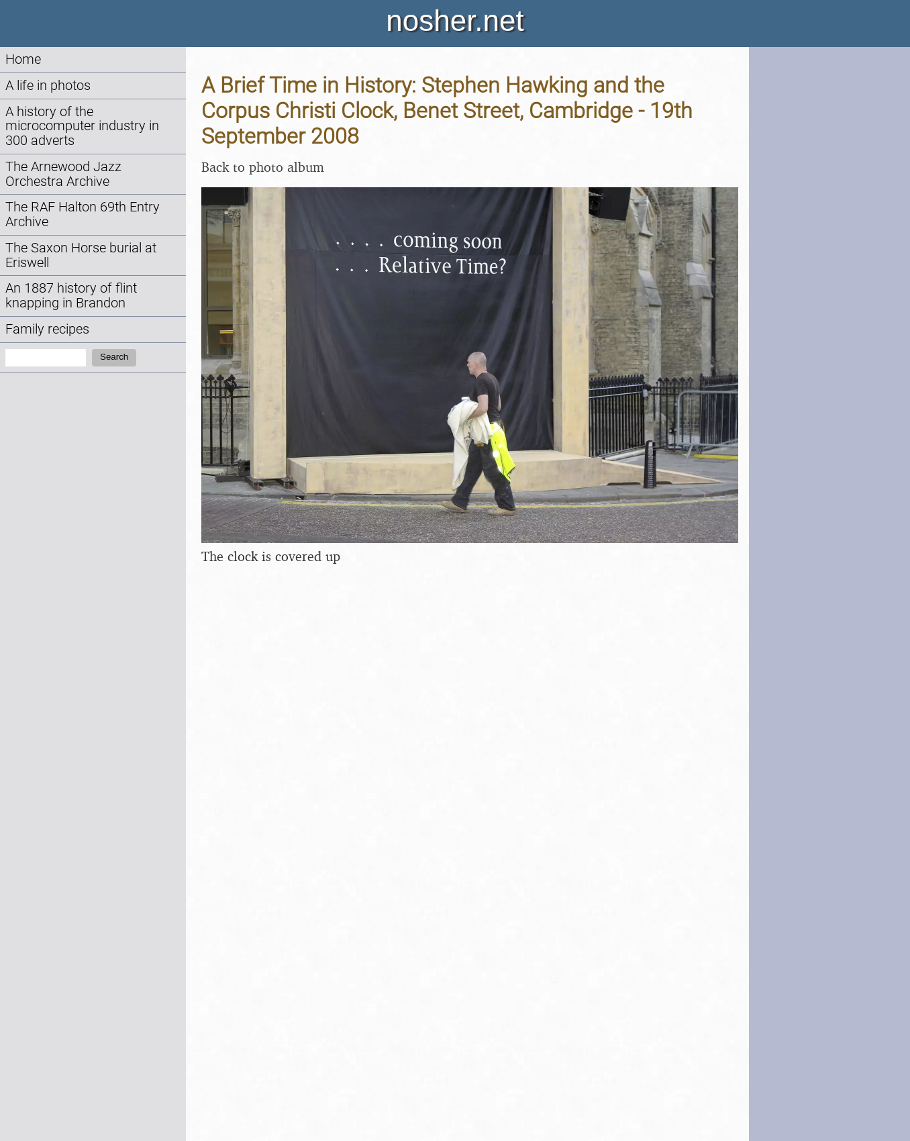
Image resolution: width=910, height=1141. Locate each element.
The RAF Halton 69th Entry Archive (82, 214)
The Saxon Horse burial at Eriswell (80, 255)
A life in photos (48, 85)
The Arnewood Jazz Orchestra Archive (63, 174)
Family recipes (47, 329)
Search (114, 357)
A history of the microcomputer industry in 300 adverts (82, 126)
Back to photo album (262, 166)
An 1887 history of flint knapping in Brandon (71, 296)
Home (23, 59)
